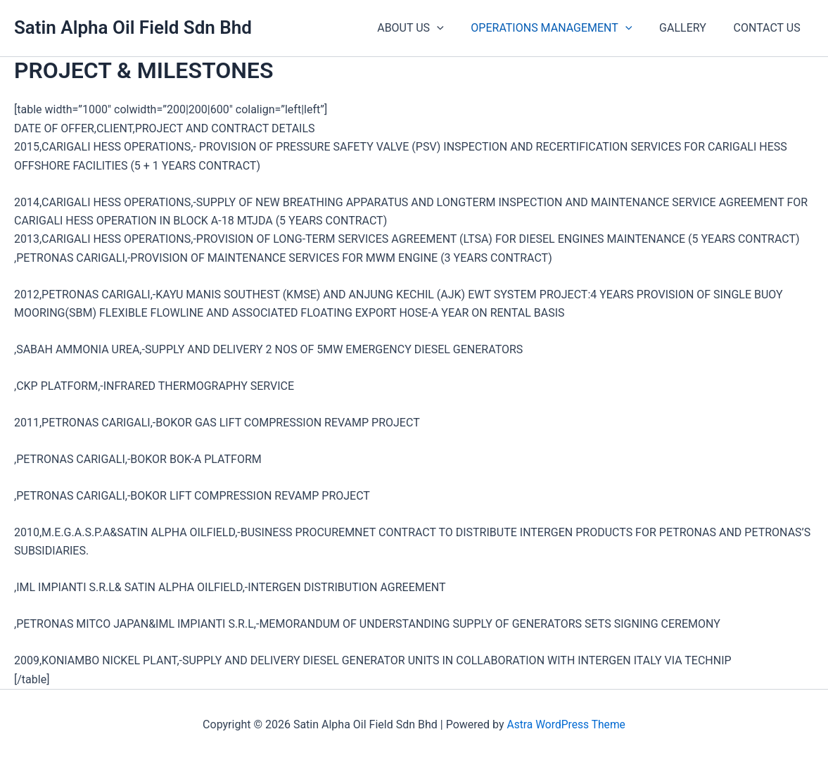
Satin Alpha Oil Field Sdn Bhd (133, 27)
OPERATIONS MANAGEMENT (563, 28)
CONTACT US (769, 27)
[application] (453, 28)
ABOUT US (427, 28)
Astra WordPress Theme (565, 724)
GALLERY (689, 27)
